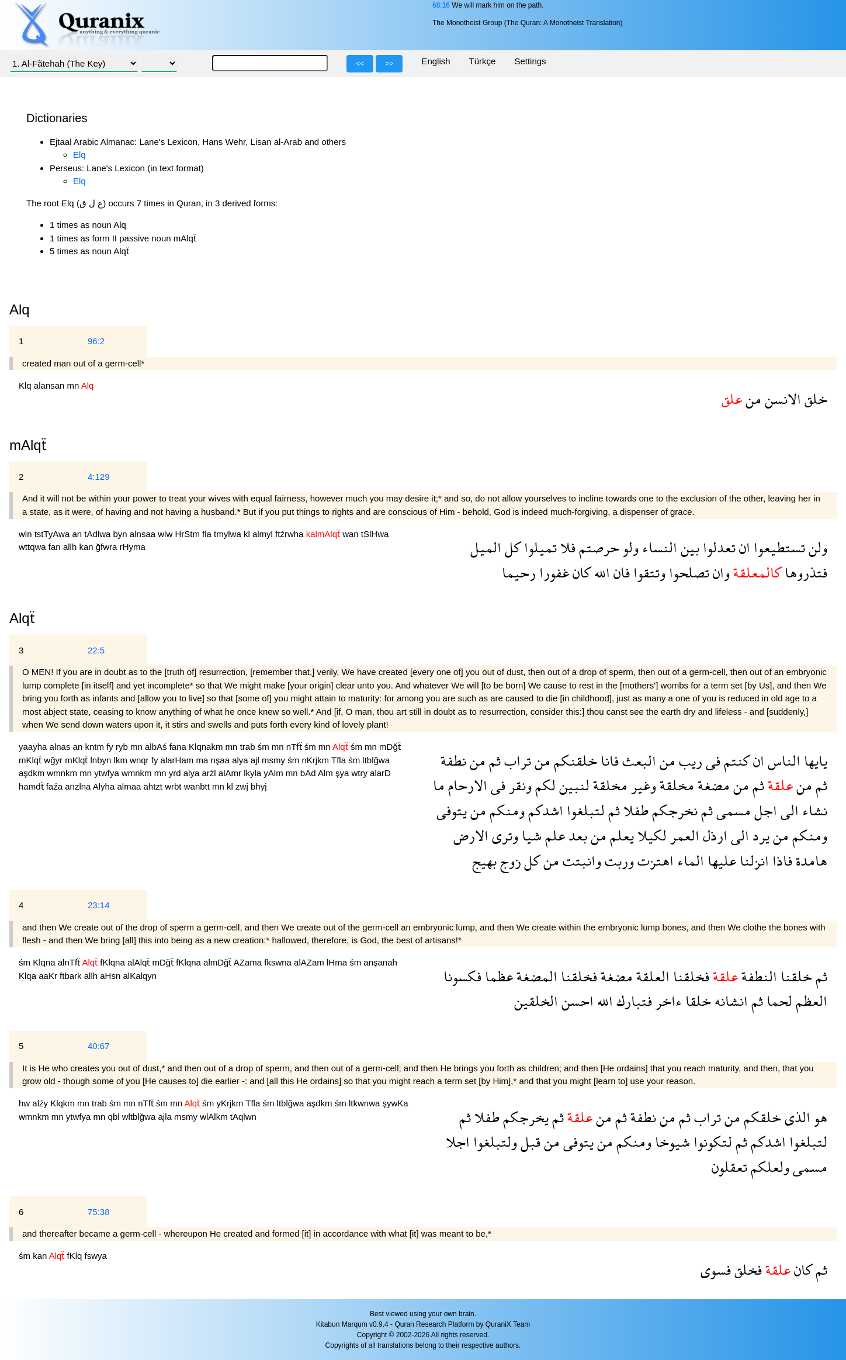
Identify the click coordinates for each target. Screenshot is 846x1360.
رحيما (519, 572)
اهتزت (654, 860)
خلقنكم (573, 760)
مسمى (732, 810)
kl (248, 534)
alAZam (310, 962)
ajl (256, 760)
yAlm (274, 773)
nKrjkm (316, 760)
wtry (360, 773)
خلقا (696, 1001)
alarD (380, 773)
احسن (576, 1001)
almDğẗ (218, 962)
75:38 (99, 1212)
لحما (777, 1001)
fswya (96, 1256)
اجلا (458, 1141)
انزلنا (752, 860)
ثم (493, 760)
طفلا (634, 810)
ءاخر (667, 1001)
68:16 (441, 5)
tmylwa (229, 534)
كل (511, 547)
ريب (688, 760)
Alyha (105, 786)
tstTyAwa (53, 534)
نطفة (453, 760)
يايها (813, 760)
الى (788, 810)
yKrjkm (230, 1103)
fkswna (279, 962)
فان (620, 572)
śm (265, 747)
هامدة (809, 860)
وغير (641, 785)
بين (688, 547)
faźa (55, 786)
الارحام (466, 785)
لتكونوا (711, 1141)
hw (25, 1103)
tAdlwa (98, 534)
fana (179, 747)
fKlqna (113, 962)
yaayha (34, 747)
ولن (816, 547)
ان (743, 547)
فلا (566, 547)
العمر (683, 835)
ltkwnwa (366, 1103)
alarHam (178, 760)
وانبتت (580, 860)
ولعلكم (768, 1166)
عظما (497, 976)
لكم (544, 785)
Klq (26, 385)
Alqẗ (22, 618)
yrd (176, 773)
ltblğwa (376, 760)
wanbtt (198, 786)
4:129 (99, 477)
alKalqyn (140, 976)
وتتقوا (647, 572)
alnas (61, 747)
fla (208, 534)
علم (553, 835)
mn (74, 385)
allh (71, 547)
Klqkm (63, 1103)
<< (360, 64)
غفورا (552, 572)
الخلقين (536, 1001)
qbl (115, 1117)
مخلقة (675, 785)
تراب (516, 760)
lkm (122, 760)
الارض (470, 835)
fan (55, 547)
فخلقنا (689, 976)
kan (87, 547)
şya (343, 773)
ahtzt (154, 786)
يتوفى (451, 810)
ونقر (518, 785)
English (435, 61)
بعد (576, 835)
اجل (764, 810)
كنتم (735, 760)
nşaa (221, 760)
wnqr (140, 760)
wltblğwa (140, 1117)
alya (241, 760)
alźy (41, 1103)
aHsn (111, 976)
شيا (530, 835)
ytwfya (108, 773)
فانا (608, 760)
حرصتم (597, 547)
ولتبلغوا (493, 1141)
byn (121, 534)
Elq (79, 155)
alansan (50, 385)
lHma (338, 962)
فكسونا (462, 976)
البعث (637, 760)
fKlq (76, 1256)
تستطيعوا (777, 547)
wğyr (54, 760)
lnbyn (102, 760)
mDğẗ (390, 747)
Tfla (339, 760)
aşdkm (33, 773)
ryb (123, 747)
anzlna (79, 786)
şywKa (395, 1103)
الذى (795, 1117)
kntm (95, 747)
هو (818, 1117)
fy (111, 747)
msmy (274, 760)
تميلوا (539, 547)
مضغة (712, 785)
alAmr (231, 773)
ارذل (713, 835)
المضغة (535, 976)
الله (600, 572)
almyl (263, 534)
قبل (528, 1141)
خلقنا (794, 976)
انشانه (729, 1001)
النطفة (757, 976)
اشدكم (544, 810)
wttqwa (33, 547)
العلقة (651, 976)
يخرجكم (524, 1117)
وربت (617, 860)
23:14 (99, 905)
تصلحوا (687, 572)
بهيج (484, 860)
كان (580, 572)
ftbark (72, 976)
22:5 (96, 650)
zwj (243, 786)
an (78, 534)
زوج (509, 860)
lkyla (253, 773)
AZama (249, 962)
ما (439, 785)
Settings (530, 61)
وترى (503, 835)
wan (351, 534)
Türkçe (482, 61)
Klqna (45, 962)
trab (249, 747)
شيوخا (670, 1141)
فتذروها (804, 572)
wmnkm (63, 773)
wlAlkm (215, 1117)
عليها (720, 860)
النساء (658, 547)
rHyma (132, 547)
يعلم (620, 835)
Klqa (29, 976)
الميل (485, 547)
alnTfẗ (70, 962)
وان (719, 572)
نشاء (813, 810)
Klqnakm (207, 747)
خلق (814, 399)
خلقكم (760, 1117)
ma (203, 760)
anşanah (380, 962)
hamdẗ (32, 786)
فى (711, 760)
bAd (309, 773)
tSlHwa (375, 534)
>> (389, 64)
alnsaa (144, 534)
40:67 (99, 1046)
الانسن (781, 399)
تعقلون (729, 1166)
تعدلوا (717, 547)
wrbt (174, 786)
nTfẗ (295, 747)
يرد (759, 835)
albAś (157, 747)
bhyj (259, 786)
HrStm (188, 534)
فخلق (746, 1269)
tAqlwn (243, 1117)
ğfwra (108, 547)
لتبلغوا (584, 810)
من (751, 399)
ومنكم (505, 810)
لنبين (573, 785)
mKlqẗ (31, 760)
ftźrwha (290, 534)
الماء (689, 860)
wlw (166, 534)
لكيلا (650, 835)
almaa (130, 786)
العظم (809, 1001)
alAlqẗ (139, 962)
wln (26, 534)
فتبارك (632, 1001)
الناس (782, 760)
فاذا (780, 860)
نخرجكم (673, 810)
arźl (210, 773)
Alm (326, 773)
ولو (629, 547)
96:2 (96, 341)
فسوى (716, 1269)
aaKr (49, 976)
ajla (166, 1117)
